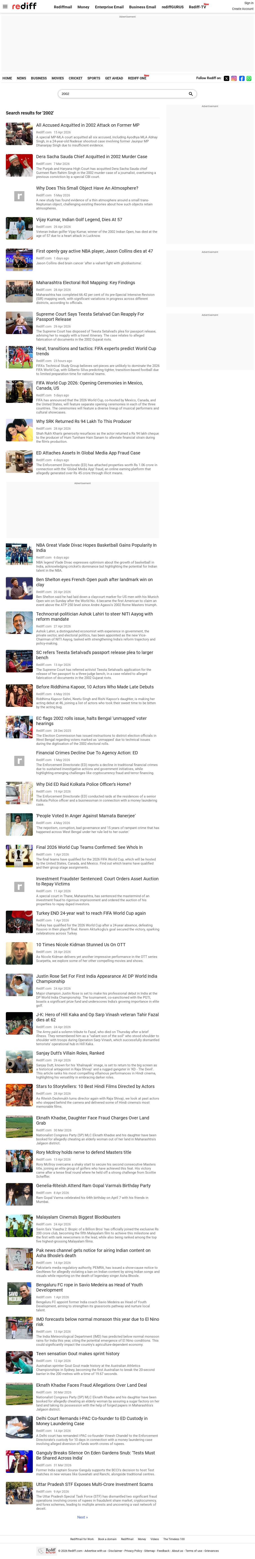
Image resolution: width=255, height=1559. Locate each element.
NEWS (21, 78)
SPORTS (93, 78)
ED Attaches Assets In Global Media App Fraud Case (88, 453)
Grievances (211, 1550)
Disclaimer (115, 1550)
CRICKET (75, 78)
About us (177, 1550)
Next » (82, 1517)
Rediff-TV (197, 7)
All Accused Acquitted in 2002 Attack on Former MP (88, 125)
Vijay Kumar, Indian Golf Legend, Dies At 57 (79, 219)
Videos (155, 1539)
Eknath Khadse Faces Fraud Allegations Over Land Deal (91, 1385)
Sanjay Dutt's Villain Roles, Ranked (70, 1053)
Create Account (243, 9)
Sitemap (149, 1550)
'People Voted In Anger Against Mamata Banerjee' (85, 815)
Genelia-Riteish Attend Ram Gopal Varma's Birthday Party (93, 1185)
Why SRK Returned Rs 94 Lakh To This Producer (83, 421)
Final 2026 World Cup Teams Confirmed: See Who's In (89, 847)
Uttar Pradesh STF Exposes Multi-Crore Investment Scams (94, 1484)
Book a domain (107, 1539)
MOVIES (58, 78)
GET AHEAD (114, 78)
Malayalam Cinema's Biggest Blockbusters (78, 1217)
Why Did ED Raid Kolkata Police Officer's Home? (83, 784)
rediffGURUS (173, 7)
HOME (7, 78)
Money (83, 7)
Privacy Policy (133, 1550)
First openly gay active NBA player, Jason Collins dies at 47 (94, 251)
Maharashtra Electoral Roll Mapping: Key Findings (85, 282)
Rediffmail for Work (82, 1539)
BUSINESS (39, 78)
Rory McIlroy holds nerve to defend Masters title (83, 1152)
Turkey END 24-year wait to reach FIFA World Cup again (91, 913)
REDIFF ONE (137, 78)
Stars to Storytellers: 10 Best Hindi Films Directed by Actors (95, 1086)
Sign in (249, 3)
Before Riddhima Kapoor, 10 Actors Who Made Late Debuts (95, 687)
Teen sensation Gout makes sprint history (77, 1353)
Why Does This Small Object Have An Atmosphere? (87, 188)
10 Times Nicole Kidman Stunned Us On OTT (81, 944)
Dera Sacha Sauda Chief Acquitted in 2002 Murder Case (91, 156)
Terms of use (193, 1550)
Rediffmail (63, 7)
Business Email (142, 7)
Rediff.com (75, 1550)
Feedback (163, 1550)
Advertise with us (95, 1550)
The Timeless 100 (174, 1539)
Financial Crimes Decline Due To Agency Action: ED (87, 752)
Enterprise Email (109, 7)
